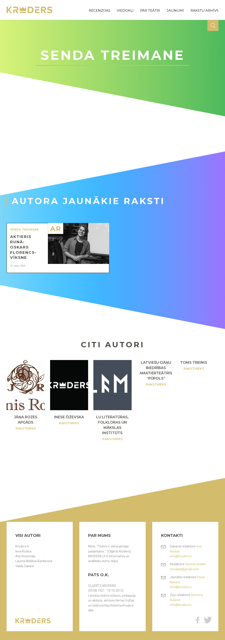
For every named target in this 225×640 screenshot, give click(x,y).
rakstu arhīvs (204, 10)
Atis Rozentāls (25, 556)
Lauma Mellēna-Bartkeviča (33, 561)
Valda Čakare (24, 566)
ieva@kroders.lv (181, 556)
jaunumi (175, 10)
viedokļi (125, 10)
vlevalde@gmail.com (184, 569)
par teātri (150, 10)
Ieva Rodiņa (23, 551)
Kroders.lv (22, 546)
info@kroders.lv (181, 587)
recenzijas (99, 10)
